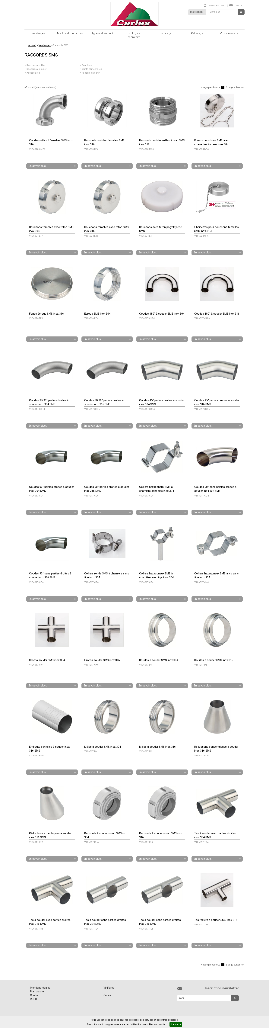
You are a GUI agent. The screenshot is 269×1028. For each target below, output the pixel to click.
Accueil (32, 45)
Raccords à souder (36, 69)
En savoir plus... (38, 166)
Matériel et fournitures (70, 33)
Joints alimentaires (92, 69)
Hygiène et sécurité (102, 33)
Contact (240, 5)
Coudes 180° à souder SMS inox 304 (161, 313)
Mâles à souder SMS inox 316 (157, 746)
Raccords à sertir (91, 73)
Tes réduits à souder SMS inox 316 (215, 920)
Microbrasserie (229, 33)
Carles (107, 995)
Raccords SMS (60, 45)
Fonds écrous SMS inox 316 (46, 313)
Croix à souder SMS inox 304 (47, 660)
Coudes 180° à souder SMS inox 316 (216, 313)
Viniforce (108, 987)
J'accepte (176, 1024)
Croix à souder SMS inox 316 (102, 660)
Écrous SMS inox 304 (97, 313)
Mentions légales (40, 987)
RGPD (33, 999)
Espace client (217, 5)
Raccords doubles (36, 65)
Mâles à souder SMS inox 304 (102, 746)
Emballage (165, 33)
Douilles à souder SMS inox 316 (213, 660)
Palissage (197, 33)
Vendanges (38, 33)
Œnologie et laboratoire (134, 35)
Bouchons (87, 65)
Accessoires (33, 73)
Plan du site (37, 991)
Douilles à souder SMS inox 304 (158, 660)
